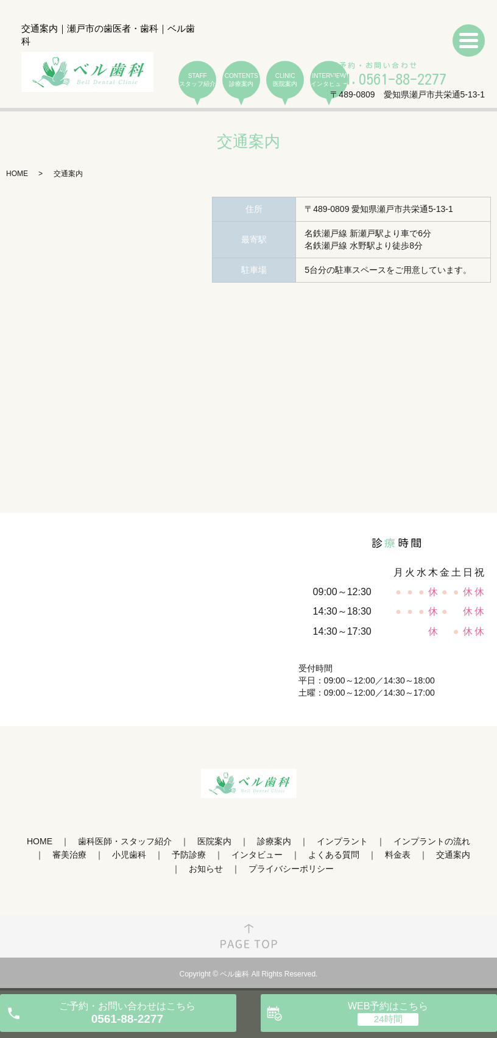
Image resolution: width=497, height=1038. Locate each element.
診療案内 (274, 841)
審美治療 (69, 855)
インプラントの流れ (431, 841)
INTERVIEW (329, 80)
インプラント (342, 841)
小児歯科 (129, 855)
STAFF (197, 80)
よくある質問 (333, 855)
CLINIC (285, 80)
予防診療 (189, 855)
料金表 (398, 855)
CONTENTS (241, 80)
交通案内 (453, 855)
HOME (17, 173)
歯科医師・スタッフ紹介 (125, 841)
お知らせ (206, 869)
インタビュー (257, 855)
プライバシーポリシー (291, 869)
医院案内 (214, 841)
